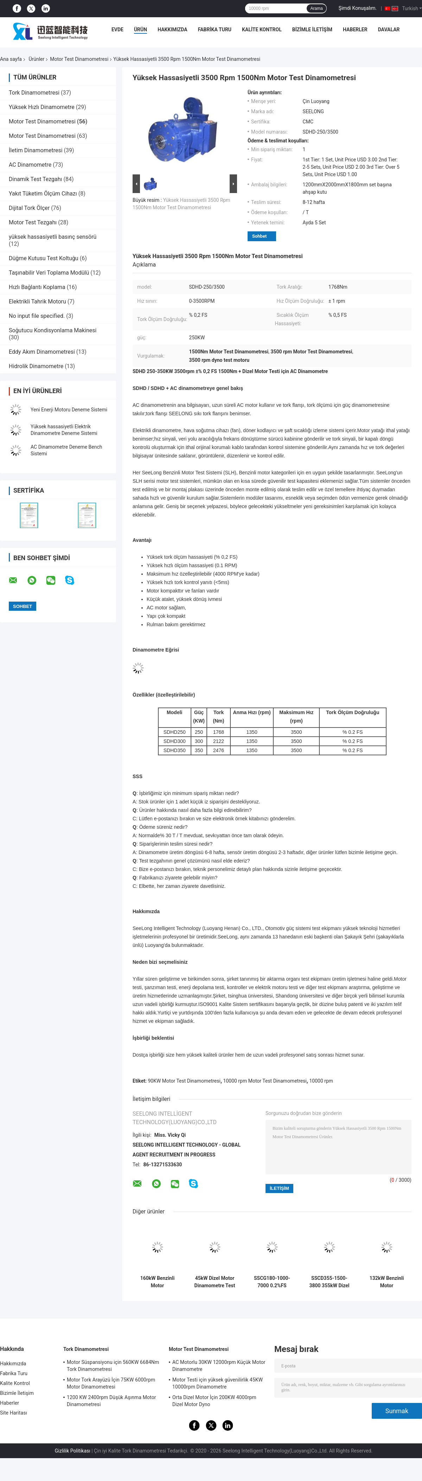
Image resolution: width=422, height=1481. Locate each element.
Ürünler (36, 59)
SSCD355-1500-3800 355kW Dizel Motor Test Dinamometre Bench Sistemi (329, 1282)
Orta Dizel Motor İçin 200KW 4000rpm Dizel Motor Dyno (214, 1401)
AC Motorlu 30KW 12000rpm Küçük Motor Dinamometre (219, 1365)
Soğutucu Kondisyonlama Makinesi (52, 330)
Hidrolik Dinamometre (36, 366)
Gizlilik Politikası (72, 1451)
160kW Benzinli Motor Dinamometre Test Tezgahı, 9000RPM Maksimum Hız (157, 1282)
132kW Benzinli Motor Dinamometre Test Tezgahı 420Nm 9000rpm (386, 1282)
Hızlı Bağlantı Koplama (37, 287)
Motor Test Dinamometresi (79, 59)
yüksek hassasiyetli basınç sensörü (52, 236)
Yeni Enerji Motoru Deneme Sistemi (69, 409)
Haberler (355, 29)
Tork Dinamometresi (34, 92)
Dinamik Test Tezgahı (35, 179)
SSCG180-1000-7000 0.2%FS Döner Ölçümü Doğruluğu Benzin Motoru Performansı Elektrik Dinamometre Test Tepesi (272, 1282)
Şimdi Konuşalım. (358, 8)
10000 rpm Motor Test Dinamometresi (265, 1081)
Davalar (389, 29)
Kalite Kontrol (262, 29)
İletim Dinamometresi (36, 150)
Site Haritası (13, 1413)
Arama (316, 8)
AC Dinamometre (30, 164)
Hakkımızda (172, 29)
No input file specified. (37, 316)
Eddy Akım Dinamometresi (42, 351)
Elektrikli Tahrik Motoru (37, 301)
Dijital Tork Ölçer (29, 208)
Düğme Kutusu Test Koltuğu (43, 258)
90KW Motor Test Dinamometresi (184, 1081)
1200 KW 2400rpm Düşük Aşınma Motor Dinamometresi (111, 1401)
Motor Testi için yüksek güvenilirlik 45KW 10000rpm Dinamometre (217, 1383)
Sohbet (259, 236)
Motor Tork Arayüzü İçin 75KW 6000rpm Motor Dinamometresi (111, 1383)
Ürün (140, 29)
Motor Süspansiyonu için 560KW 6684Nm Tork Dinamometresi (113, 1365)
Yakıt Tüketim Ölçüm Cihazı (43, 193)
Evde (117, 29)
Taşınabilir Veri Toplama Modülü (49, 272)
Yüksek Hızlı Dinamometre (42, 107)
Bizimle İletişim (312, 29)
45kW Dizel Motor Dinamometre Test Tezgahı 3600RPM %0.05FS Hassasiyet (214, 1282)
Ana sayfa (11, 59)
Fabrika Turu (214, 29)
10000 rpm (321, 1081)
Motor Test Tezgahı (33, 222)
